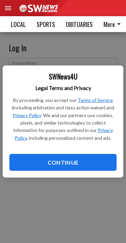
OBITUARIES (79, 24)
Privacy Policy (27, 115)
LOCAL (18, 24)
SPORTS (46, 24)
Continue (63, 162)
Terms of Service (95, 100)
